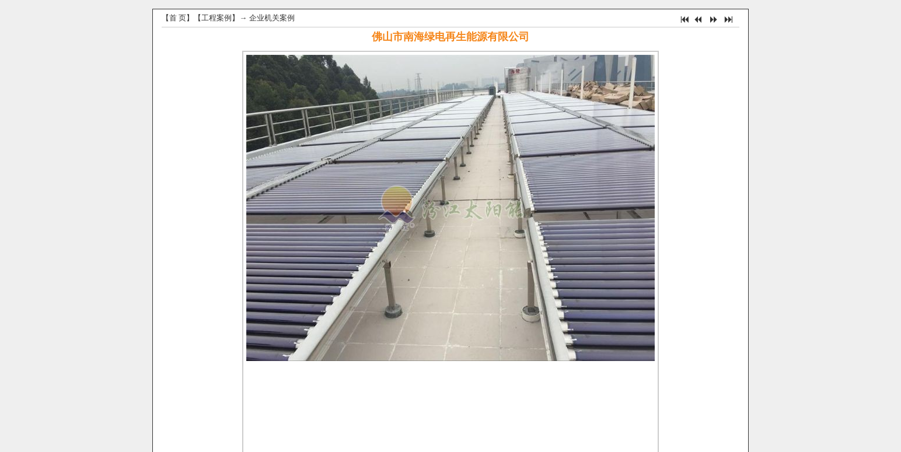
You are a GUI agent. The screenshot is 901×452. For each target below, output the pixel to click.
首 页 (177, 17)
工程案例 (216, 17)
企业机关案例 (272, 17)
